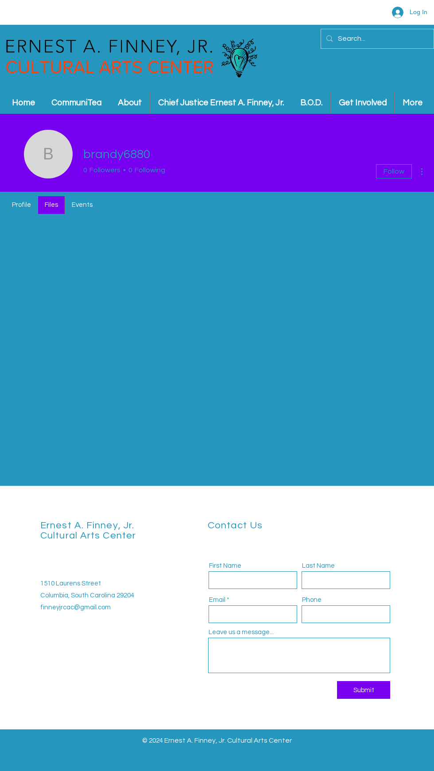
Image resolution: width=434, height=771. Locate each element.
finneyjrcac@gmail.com (75, 607)
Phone (312, 600)
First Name (225, 565)
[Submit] (363, 690)
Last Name (318, 565)
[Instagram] (58, 633)
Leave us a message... (241, 632)
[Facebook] (42, 633)
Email (217, 600)
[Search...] (376, 38)
